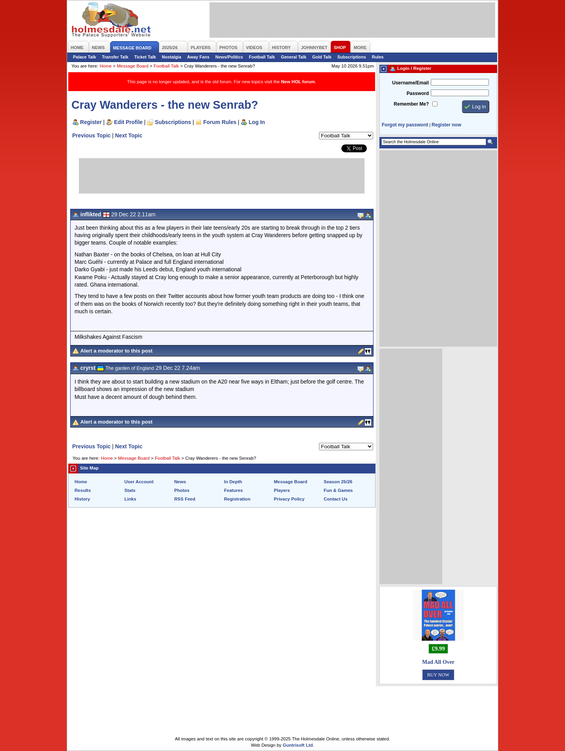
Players (282, 490)
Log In (257, 122)
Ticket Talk (145, 57)
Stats (129, 490)
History (82, 499)
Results (83, 490)
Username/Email (410, 83)
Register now (446, 125)
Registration (237, 499)
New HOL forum (298, 81)
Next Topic (128, 135)
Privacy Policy (289, 499)
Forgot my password (405, 125)
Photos (182, 490)
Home (106, 66)
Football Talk (262, 57)
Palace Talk (84, 57)
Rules (378, 57)
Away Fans (198, 57)
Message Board (133, 66)
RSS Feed (184, 499)
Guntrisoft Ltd (298, 745)
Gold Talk (322, 57)
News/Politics (229, 57)
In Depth (233, 481)
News (180, 481)
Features (233, 490)
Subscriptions (351, 57)
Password (417, 93)
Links (130, 499)
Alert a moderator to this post (116, 351)
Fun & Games (338, 490)
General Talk (293, 57)
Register (91, 122)
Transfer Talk (115, 57)
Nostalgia (171, 57)
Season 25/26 (338, 481)
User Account (138, 481)
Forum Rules (219, 122)
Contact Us (336, 499)
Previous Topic (91, 135)
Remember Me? (411, 104)
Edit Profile (128, 122)
